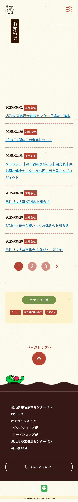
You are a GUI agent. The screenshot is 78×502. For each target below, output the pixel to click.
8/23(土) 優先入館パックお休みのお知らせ (37, 225)
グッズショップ (24, 427)
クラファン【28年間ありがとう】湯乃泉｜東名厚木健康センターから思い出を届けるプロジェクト (38, 170)
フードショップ (24, 434)
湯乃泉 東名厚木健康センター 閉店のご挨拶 (37, 115)
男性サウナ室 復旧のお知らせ (27, 201)
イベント (30, 156)
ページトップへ (39, 355)
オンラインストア (23, 421)
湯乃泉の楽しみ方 (33, 312)
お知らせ (30, 107)
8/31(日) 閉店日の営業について (28, 139)
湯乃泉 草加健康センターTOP (31, 441)
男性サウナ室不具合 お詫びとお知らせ (34, 249)
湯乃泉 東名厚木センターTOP (31, 407)
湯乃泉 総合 (19, 448)
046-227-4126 (40, 467)
